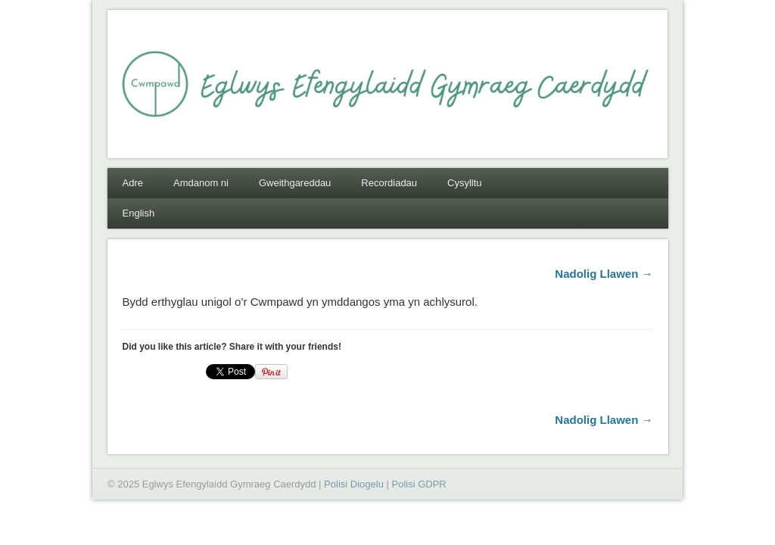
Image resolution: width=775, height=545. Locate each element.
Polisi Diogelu (354, 484)
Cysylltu (464, 182)
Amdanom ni (201, 182)
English (139, 213)
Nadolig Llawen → (603, 273)
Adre (133, 182)
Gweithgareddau (295, 182)
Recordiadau (389, 182)
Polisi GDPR (418, 484)
